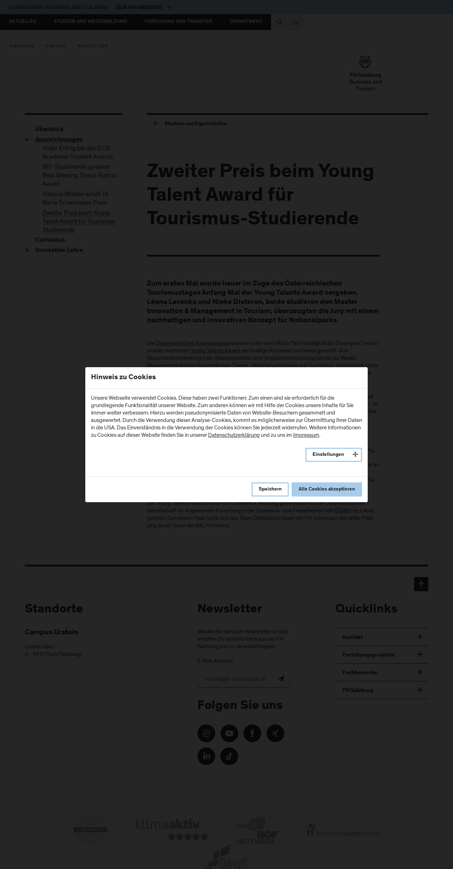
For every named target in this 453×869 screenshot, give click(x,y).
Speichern (270, 489)
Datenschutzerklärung (234, 435)
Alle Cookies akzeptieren (327, 489)
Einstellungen (328, 454)
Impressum (306, 435)
